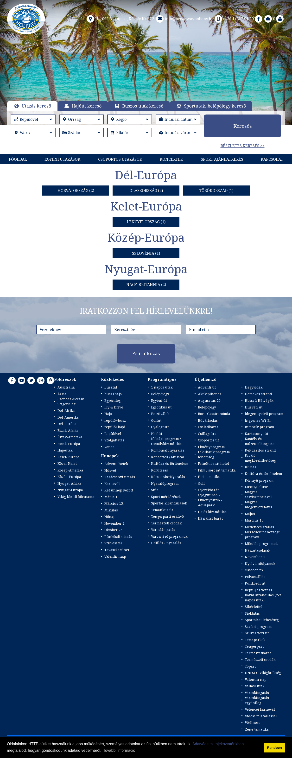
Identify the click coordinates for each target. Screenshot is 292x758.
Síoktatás (252, 613)
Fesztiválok (160, 413)
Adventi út (207, 387)
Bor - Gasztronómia (214, 413)
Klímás (250, 467)
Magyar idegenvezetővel (258, 504)
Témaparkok (255, 639)
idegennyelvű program (264, 413)
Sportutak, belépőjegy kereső (215, 106)
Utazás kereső (36, 106)
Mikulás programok (261, 543)
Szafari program (258, 626)
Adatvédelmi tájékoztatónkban (218, 744)
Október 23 (254, 570)
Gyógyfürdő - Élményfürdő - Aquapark (210, 500)
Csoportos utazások (120, 159)
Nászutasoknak (257, 550)
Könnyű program (259, 480)
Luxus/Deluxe (256, 486)
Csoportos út (208, 440)
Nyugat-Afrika (69, 483)
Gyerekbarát (208, 490)
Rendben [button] (274, 748)
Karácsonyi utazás (119, 477)
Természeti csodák (166, 523)
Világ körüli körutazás (76, 496)
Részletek (146, 84)
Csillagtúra (207, 433)
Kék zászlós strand (260, 450)
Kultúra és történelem (169, 463)
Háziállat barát (210, 518)
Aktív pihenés (209, 394)
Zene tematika (257, 729)
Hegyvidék (253, 387)
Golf (201, 483)
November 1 (255, 556)
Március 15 (254, 520)
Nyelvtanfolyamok (260, 563)
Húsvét (110, 470)
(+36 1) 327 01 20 (234, 19)
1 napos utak (161, 387)
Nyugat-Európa (70, 490)
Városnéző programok (169, 536)
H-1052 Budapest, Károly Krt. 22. (120, 19)
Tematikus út (162, 510)
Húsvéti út (253, 407)
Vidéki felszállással (261, 716)
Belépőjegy (160, 394)
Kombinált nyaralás (167, 450)
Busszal (110, 387)
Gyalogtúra (160, 427)
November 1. (114, 523)
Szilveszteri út (257, 633)
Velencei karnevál (260, 709)
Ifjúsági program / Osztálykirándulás (166, 441)
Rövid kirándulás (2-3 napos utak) (263, 597)
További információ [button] (119, 750)
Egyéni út (159, 400)
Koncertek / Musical (167, 457)
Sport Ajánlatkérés (222, 159)
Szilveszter (113, 543)
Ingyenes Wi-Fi (258, 420)
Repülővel (112, 433)
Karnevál (112, 483)
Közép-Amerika (70, 470)
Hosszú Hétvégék (259, 400)
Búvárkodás (208, 420)
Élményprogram (211, 447)
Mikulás (111, 510)
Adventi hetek (116, 463)
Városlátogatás (163, 529)
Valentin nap (115, 556)
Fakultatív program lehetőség (214, 454)
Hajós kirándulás (212, 512)
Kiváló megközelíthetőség (260, 458)
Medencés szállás (259, 527)
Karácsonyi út (256, 433)
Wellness (252, 722)
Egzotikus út (161, 407)
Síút (154, 490)
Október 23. (113, 530)
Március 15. (114, 503)
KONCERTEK (171, 159)
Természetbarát (258, 653)
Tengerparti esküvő (167, 516)
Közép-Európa (69, 476)
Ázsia (61, 394)
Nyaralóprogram (165, 483)
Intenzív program (259, 427)
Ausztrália (66, 387)
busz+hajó (113, 394)
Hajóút (156, 433)
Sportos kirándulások (169, 503)
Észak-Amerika (69, 437)
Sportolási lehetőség (262, 620)
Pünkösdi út (255, 583)
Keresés (242, 126)
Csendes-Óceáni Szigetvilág (70, 401)
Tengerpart (254, 646)
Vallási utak (254, 686)
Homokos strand (258, 394)
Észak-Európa (68, 443)
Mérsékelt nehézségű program (262, 534)
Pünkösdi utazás (118, 536)
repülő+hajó (114, 427)
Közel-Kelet (67, 463)
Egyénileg (112, 400)
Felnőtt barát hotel (213, 463)
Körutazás (159, 470)
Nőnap (109, 516)
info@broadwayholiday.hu (184, 19)
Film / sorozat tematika (217, 470)
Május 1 (251, 513)
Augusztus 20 (209, 400)
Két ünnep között (118, 490)
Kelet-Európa (68, 457)
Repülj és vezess (258, 590)
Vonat (109, 447)
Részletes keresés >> (243, 145)
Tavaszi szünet (116, 550)
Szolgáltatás (114, 440)
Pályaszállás (255, 576)
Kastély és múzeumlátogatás (259, 441)
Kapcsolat (272, 159)
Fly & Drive (113, 407)
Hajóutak (64, 450)
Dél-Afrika (66, 410)
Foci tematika (209, 476)
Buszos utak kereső (142, 106)
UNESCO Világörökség (263, 672)
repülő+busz (115, 420)
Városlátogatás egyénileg (257, 700)
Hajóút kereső (87, 106)
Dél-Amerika (68, 417)
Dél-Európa (66, 423)
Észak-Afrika (67, 430)
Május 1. (111, 497)
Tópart (250, 666)
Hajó (108, 413)
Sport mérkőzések (166, 496)
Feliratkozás (146, 353)
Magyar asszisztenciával (258, 494)
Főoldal (18, 159)
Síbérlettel (253, 606)
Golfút (156, 420)
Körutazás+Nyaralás (168, 476)
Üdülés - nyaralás (166, 543)
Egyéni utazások (62, 159)
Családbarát (208, 427)
